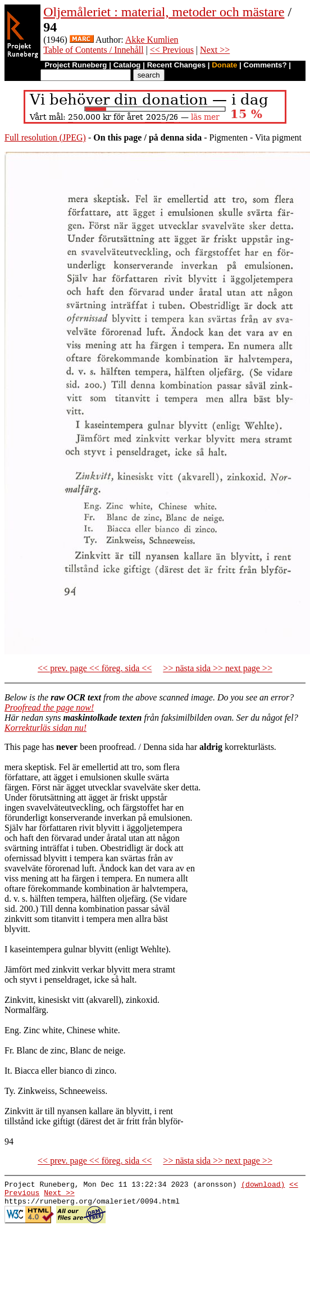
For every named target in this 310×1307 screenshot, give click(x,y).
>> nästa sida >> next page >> (217, 668)
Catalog (127, 65)
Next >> (215, 50)
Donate (224, 65)
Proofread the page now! (49, 707)
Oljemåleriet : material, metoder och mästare (163, 11)
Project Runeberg (75, 65)
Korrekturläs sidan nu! (45, 727)
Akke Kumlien (152, 39)
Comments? (265, 65)
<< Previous (172, 50)
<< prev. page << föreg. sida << (95, 668)
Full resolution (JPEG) (45, 137)
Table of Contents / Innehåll (93, 50)
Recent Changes (176, 65)
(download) (263, 1186)
